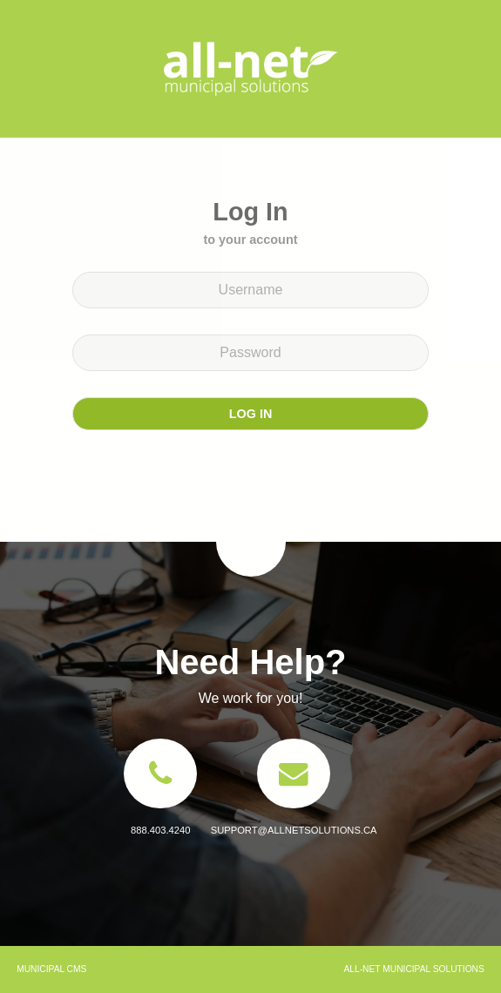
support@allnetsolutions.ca (294, 830)
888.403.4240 (160, 830)
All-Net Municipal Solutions (251, 69)
